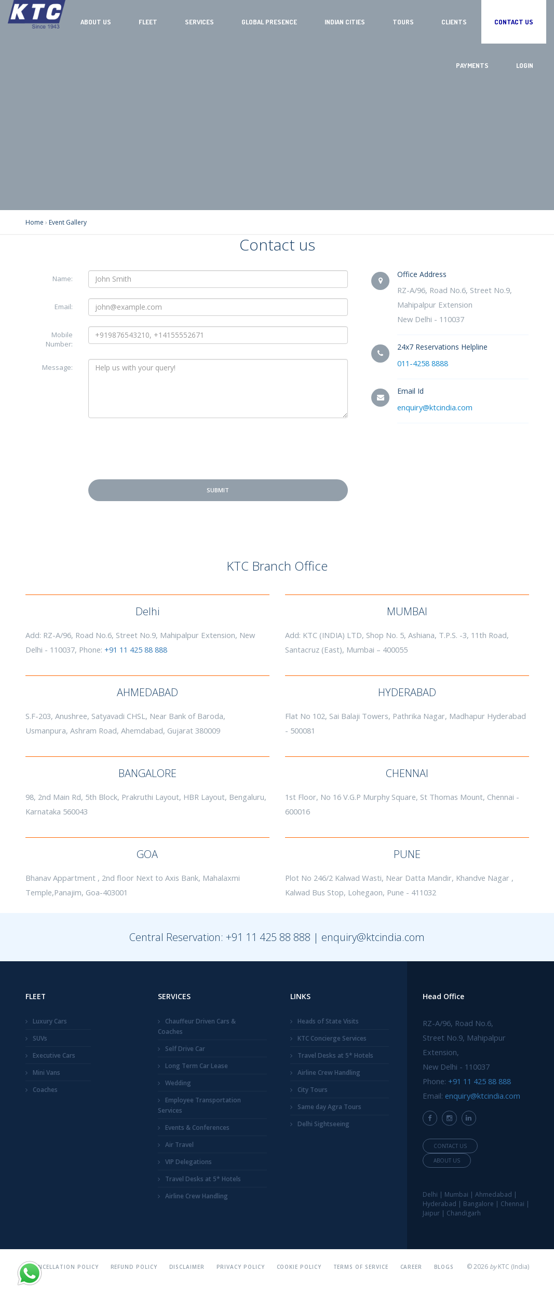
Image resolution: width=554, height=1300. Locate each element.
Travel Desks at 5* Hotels (203, 1178)
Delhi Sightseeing (323, 1123)
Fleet (148, 22)
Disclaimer (187, 1266)
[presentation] (167, 448)
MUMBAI (407, 611)
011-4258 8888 (422, 363)
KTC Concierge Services (332, 1038)
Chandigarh (464, 1213)
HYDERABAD (407, 692)
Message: (57, 367)
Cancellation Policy (65, 1266)
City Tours (313, 1089)
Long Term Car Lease (196, 1065)
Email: (64, 306)
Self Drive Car (185, 1048)
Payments (472, 65)
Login (524, 65)
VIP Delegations (188, 1161)
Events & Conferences (197, 1127)
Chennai (512, 1203)
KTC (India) (513, 1266)
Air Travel (179, 1144)
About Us (95, 22)
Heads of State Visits (328, 1021)
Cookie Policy (299, 1266)
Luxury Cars (50, 1021)
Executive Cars (54, 1055)
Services (199, 22)
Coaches (45, 1089)
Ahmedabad (493, 1194)
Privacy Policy (241, 1266)
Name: (62, 278)
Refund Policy (134, 1266)
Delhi (147, 611)
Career (411, 1266)
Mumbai (456, 1194)
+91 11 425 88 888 (135, 649)
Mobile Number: (59, 339)
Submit (218, 490)
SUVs (40, 1038)
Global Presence (269, 22)
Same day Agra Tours (329, 1106)
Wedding (178, 1082)
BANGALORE (147, 773)
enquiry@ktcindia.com (434, 407)
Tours (403, 22)
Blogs (444, 1266)
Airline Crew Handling (196, 1196)
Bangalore (478, 1203)
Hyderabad (439, 1203)
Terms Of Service (361, 1266)
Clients (454, 22)
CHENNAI (407, 773)
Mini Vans (46, 1072)
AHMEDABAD (147, 692)
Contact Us (513, 22)
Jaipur (431, 1213)
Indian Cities (345, 22)
